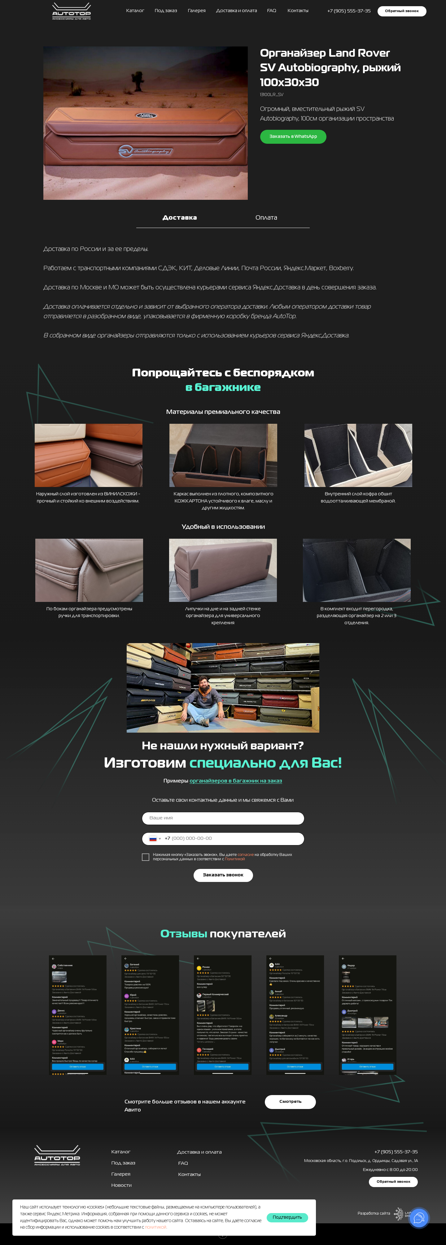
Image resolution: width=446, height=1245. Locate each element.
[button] (402, 11)
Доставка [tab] (180, 218)
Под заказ (166, 11)
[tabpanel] (223, 294)
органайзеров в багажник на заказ (236, 781)
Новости (122, 1185)
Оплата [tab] (266, 218)
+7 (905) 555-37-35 (396, 1152)
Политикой (235, 859)
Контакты (298, 11)
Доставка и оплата (236, 11)
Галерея (121, 1174)
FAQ (271, 11)
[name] (223, 818)
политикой (155, 1227)
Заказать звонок (223, 875)
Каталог (135, 11)
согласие (246, 855)
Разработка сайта (374, 1213)
